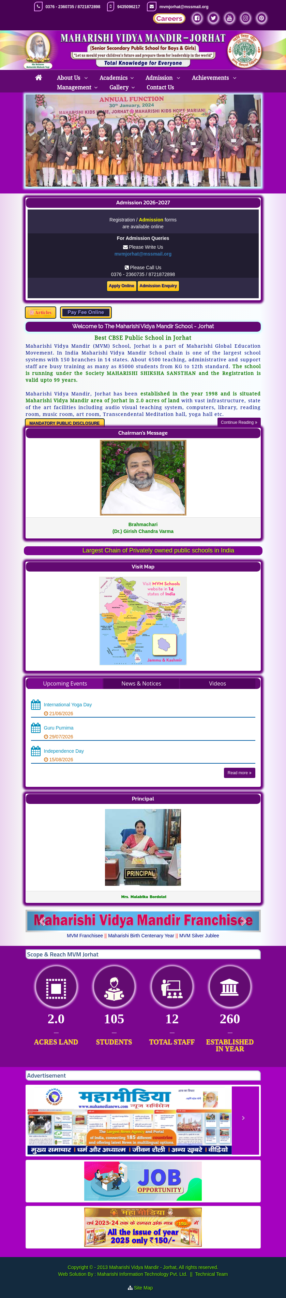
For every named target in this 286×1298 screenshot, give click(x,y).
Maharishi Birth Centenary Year (141, 935)
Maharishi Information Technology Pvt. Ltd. (141, 1274)
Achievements (211, 78)
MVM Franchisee (85, 935)
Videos (217, 683)
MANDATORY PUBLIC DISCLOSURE (64, 423)
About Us (69, 78)
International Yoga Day (68, 704)
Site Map (146, 1287)
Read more (240, 772)
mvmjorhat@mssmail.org (184, 6)
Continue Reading (239, 422)
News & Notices (141, 683)
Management (74, 87)
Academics (113, 78)
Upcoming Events (65, 683)
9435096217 (128, 6)
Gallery (119, 87)
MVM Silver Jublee (199, 935)
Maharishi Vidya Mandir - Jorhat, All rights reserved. (163, 1267)
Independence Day (64, 751)
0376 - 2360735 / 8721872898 (72, 6)
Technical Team (211, 1274)
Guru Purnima (59, 728)
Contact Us (160, 87)
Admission (160, 78)
